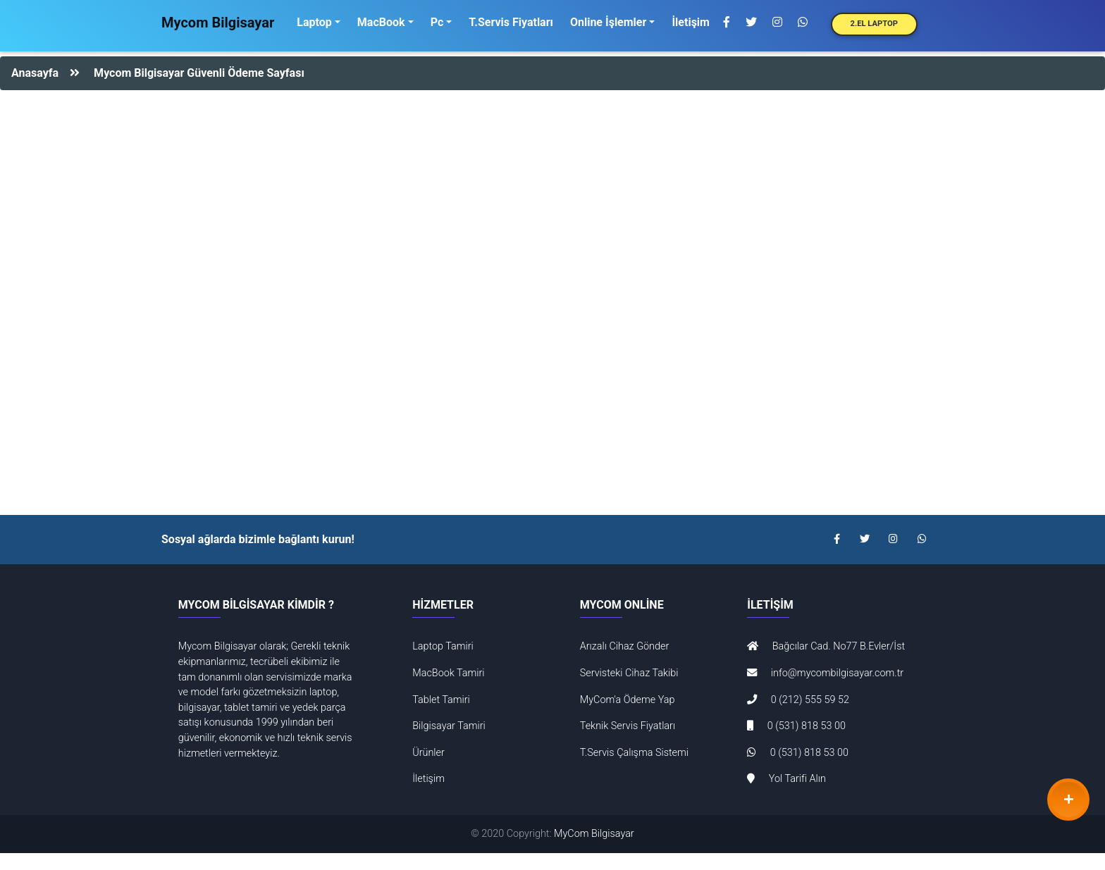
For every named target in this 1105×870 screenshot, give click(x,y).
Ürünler (428, 753)
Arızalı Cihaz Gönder (624, 646)
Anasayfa (34, 73)
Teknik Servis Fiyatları (627, 726)
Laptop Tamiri (443, 646)
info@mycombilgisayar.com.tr (825, 673)
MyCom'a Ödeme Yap (627, 700)
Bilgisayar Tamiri (448, 726)
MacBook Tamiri (448, 673)
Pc (437, 22)
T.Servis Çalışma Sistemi (634, 753)
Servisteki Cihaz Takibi (629, 673)
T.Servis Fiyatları (511, 22)
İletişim (691, 22)
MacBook (381, 22)
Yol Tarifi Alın (786, 779)
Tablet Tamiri (441, 700)
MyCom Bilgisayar (594, 834)
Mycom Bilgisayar (217, 22)
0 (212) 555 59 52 (798, 700)
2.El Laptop (874, 23)
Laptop (314, 22)
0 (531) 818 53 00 (796, 726)
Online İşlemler (608, 22)
